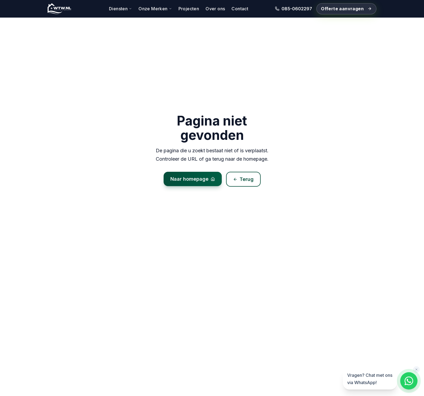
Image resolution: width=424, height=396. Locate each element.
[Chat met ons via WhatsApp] (409, 381)
